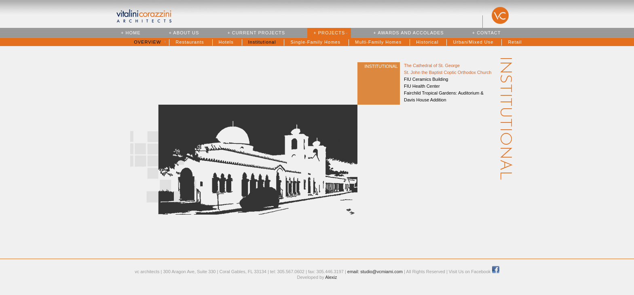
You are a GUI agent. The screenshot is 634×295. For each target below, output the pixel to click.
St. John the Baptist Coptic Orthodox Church (447, 72)
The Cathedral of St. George (432, 65)
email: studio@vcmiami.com (375, 271)
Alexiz (331, 277)
